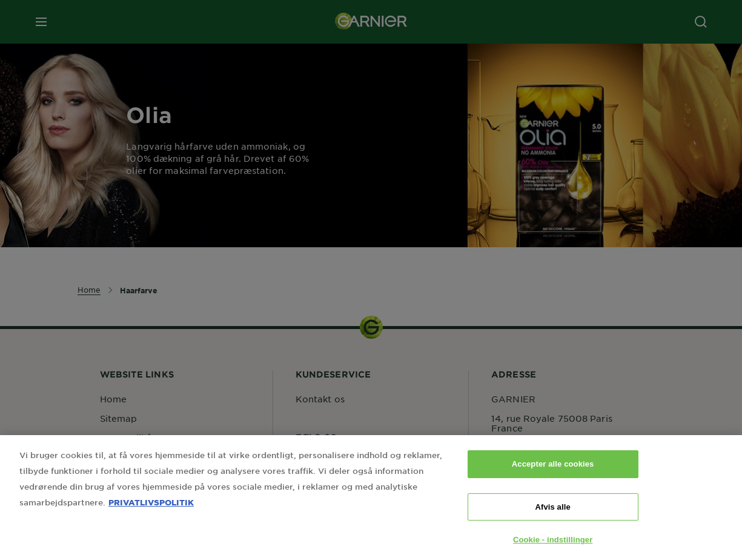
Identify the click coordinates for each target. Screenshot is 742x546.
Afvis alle (552, 515)
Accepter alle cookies (553, 473)
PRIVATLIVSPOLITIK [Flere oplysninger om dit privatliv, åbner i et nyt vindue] (151, 511)
